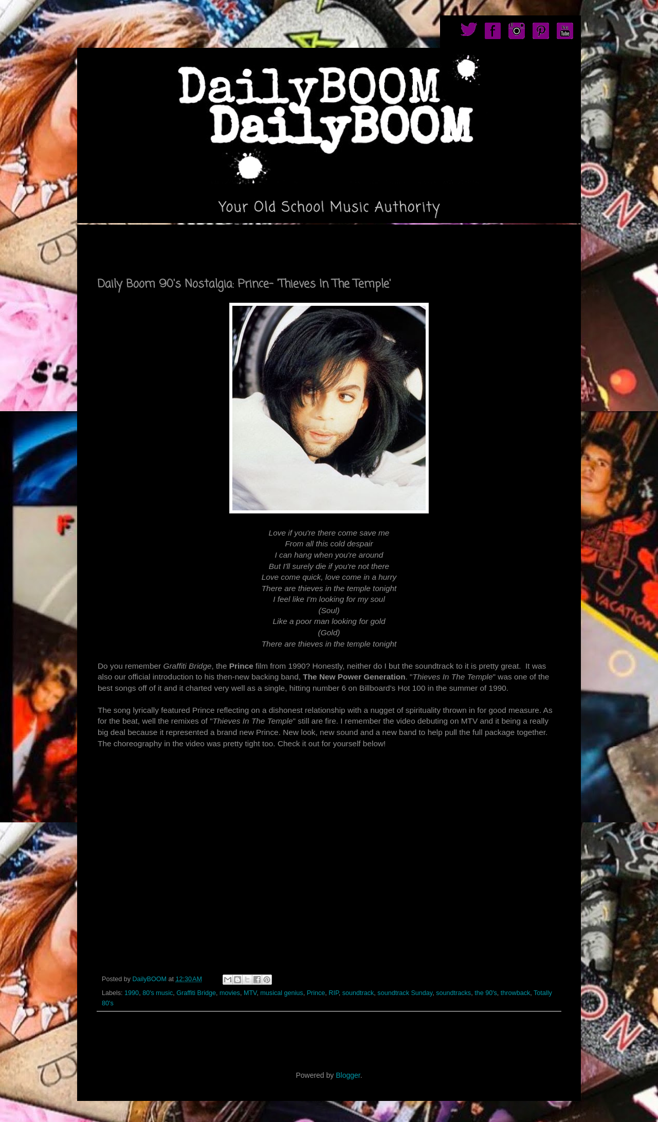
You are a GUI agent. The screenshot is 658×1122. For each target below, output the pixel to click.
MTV (250, 993)
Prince (316, 993)
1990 (131, 993)
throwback (515, 993)
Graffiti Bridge (196, 993)
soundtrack (358, 993)
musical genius (281, 993)
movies (230, 993)
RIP (333, 993)
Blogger (348, 1075)
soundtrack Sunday (404, 993)
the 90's (485, 993)
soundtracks (453, 993)
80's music (157, 993)
